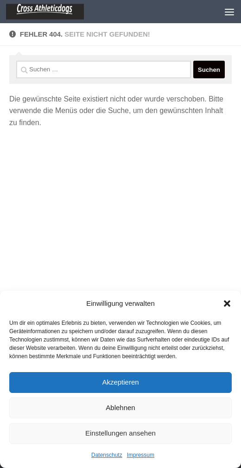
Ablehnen (120, 407)
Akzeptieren (120, 382)
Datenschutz (106, 455)
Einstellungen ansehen (120, 433)
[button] (227, 303)
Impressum (140, 455)
